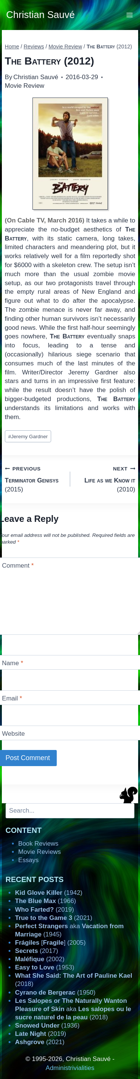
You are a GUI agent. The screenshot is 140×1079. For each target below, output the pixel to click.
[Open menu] (130, 15)
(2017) (36, 950)
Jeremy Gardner (28, 436)
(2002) (39, 959)
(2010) (106, 478)
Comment (18, 565)
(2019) (44, 909)
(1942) (48, 892)
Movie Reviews (39, 851)
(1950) (55, 992)
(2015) (34, 478)
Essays (28, 860)
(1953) (44, 967)
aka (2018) (73, 1009)
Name (12, 663)
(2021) (53, 917)
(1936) (47, 1025)
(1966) (45, 901)
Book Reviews (38, 843)
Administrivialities (70, 1067)
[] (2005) (50, 942)
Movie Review (24, 85)
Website (13, 733)
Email (12, 698)
